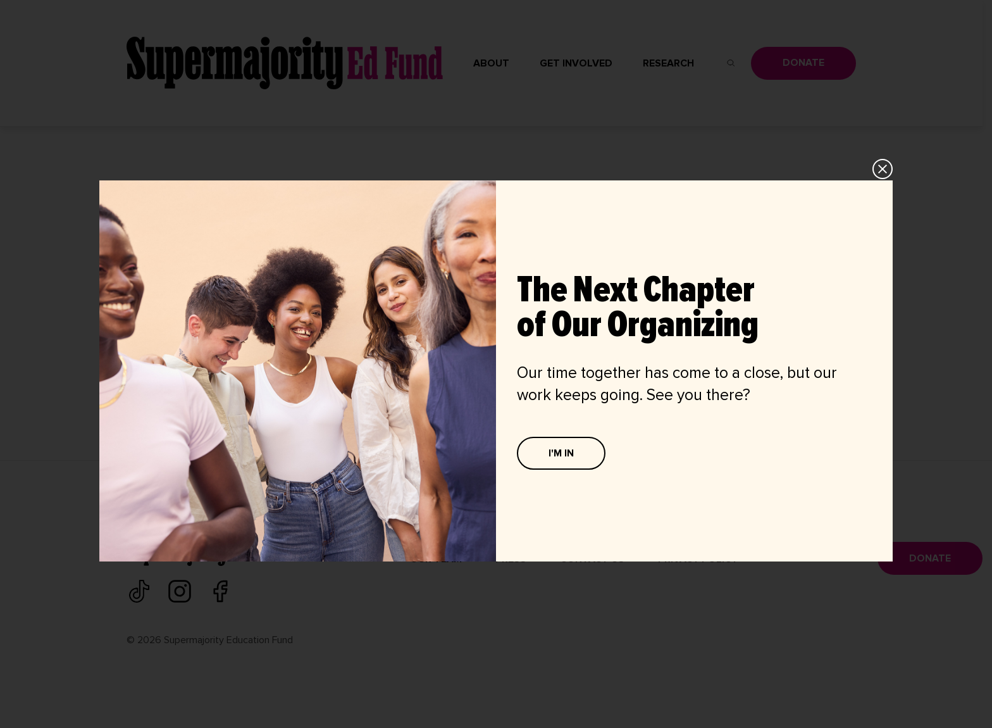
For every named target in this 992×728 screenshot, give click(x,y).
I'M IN (561, 453)
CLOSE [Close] (883, 169)
